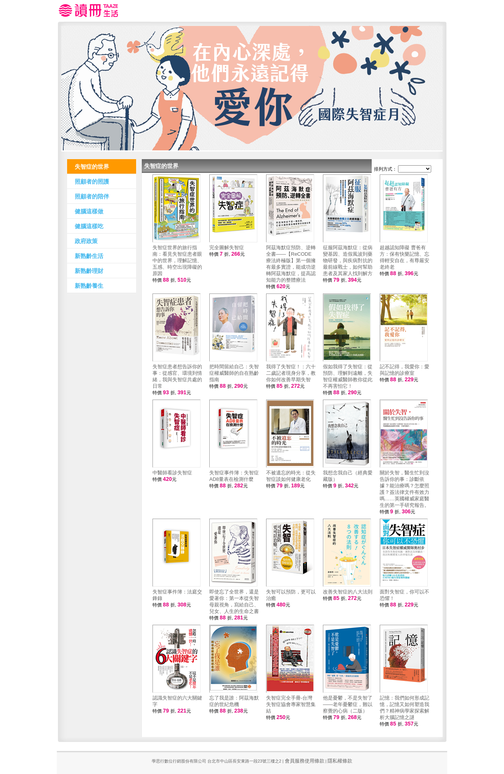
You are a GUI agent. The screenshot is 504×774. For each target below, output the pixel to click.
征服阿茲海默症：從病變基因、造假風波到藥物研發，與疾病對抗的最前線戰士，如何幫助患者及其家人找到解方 (347, 260)
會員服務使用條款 (304, 761)
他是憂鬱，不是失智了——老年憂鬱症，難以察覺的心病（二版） (347, 704)
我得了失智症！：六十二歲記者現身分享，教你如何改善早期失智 (291, 373)
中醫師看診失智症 (172, 473)
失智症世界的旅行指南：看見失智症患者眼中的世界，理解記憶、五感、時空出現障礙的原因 (177, 260)
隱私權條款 (339, 761)
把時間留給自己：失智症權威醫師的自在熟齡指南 (234, 373)
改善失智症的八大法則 (347, 592)
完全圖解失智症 (226, 247)
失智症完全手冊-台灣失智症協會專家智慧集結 (291, 704)
